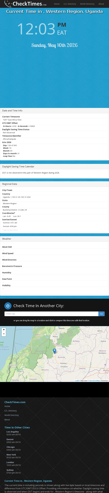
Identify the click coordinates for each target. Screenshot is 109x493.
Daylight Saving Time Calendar (18, 166)
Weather (6, 238)
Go (101, 313)
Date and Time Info (12, 110)
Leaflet (77, 380)
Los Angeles (13, 431)
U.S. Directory (70, 4)
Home (57, 4)
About (101, 4)
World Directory (87, 4)
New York (11, 454)
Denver (10, 439)
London (10, 462)
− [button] (4, 334)
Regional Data (9, 183)
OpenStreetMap (94, 380)
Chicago (11, 447)
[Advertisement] (57, 81)
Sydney (10, 470)
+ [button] (4, 330)
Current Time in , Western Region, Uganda (28, 481)
